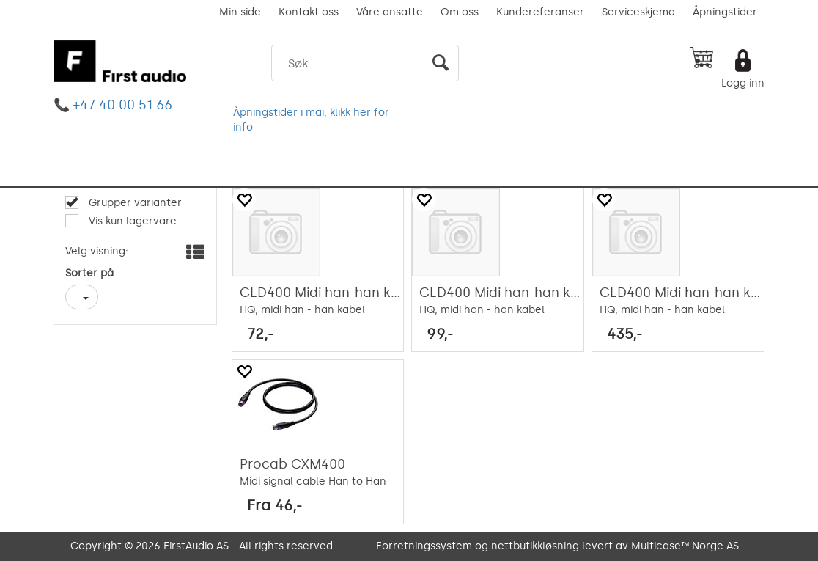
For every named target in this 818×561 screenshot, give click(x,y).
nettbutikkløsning (535, 546)
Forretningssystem (424, 546)
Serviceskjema (638, 12)
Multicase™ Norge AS (685, 546)
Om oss (460, 12)
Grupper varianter (134, 203)
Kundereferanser (540, 12)
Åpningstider (725, 12)
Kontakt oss (309, 12)
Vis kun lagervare (131, 221)
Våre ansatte (389, 12)
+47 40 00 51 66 (122, 105)
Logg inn (742, 83)
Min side (240, 12)
